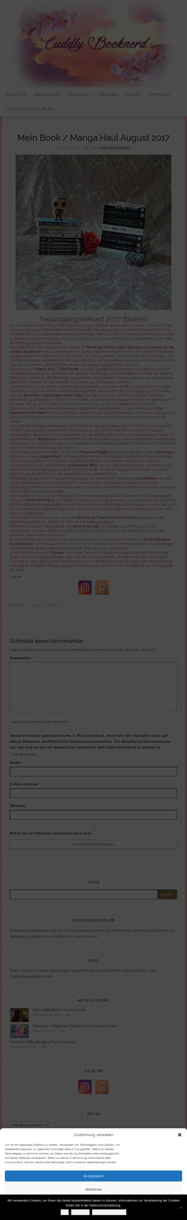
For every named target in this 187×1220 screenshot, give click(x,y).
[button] (179, 1134)
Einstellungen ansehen (93, 1203)
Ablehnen (93, 1189)
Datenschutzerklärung (86, 1213)
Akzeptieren (93, 1176)
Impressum (111, 1213)
